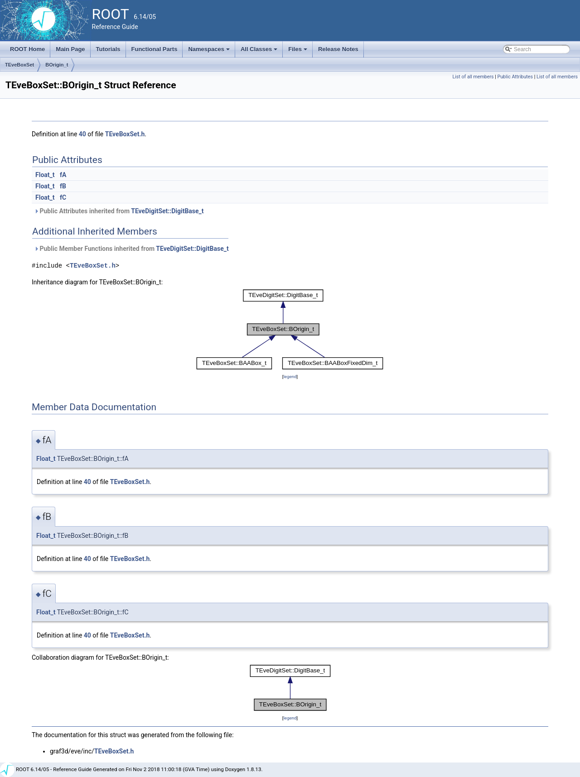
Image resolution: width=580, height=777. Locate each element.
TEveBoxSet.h (125, 134)
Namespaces (209, 52)
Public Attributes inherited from (119, 211)
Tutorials (108, 49)
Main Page (70, 49)
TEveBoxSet (19, 64)
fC (63, 197)
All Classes (260, 52)
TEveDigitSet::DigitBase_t (167, 211)
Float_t (45, 174)
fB (63, 186)
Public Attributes (515, 77)
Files (298, 52)
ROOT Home (27, 49)
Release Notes (338, 49)
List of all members (473, 77)
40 (82, 134)
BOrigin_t (56, 64)
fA (63, 174)
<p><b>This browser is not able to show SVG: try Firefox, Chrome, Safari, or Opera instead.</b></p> (290, 329)
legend (289, 376)
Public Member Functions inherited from (131, 248)
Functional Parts (154, 49)
